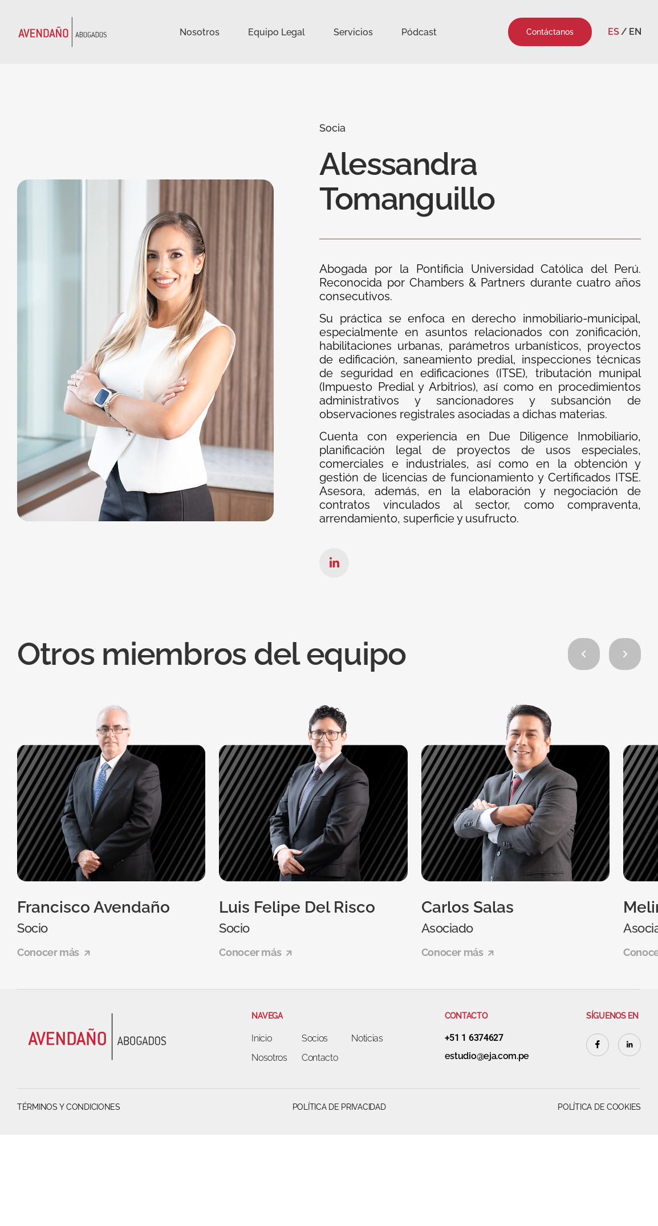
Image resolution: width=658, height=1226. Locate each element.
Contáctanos (550, 31)
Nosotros (200, 32)
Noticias (367, 1038)
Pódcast (419, 32)
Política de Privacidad (339, 1106)
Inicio (261, 1038)
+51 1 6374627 (474, 1038)
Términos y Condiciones (68, 1106)
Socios (315, 1038)
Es (613, 31)
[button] (584, 654)
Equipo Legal (276, 32)
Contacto (320, 1057)
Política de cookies (599, 1106)
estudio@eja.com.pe (487, 1056)
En (635, 31)
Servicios (353, 32)
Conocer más (53, 952)
